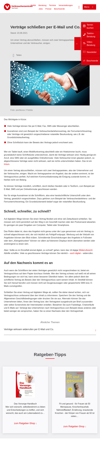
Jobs (41, 9)
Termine (52, 5)
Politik (33, 5)
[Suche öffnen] (79, 7)
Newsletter (92, 52)
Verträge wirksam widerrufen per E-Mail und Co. (29, 329)
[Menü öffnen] (89, 7)
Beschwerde (59, 9)
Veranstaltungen (66, 5)
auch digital (75, 253)
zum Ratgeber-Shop (24, 423)
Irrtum (6, 164)
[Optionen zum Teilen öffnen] (17, 55)
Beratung (42, 5)
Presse (48, 9)
